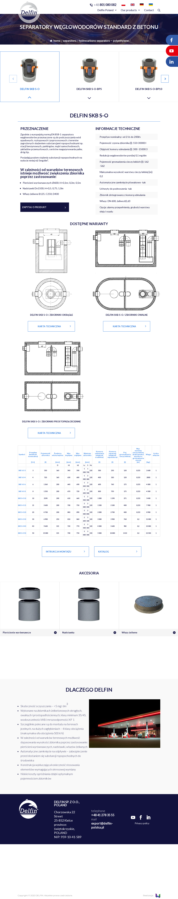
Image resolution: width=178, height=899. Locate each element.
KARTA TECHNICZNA (49, 326)
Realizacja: (151, 895)
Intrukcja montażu (58, 551)
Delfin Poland (105, 10)
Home (55, 40)
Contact (149, 10)
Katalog (103, 551)
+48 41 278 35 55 (102, 815)
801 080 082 (105, 5)
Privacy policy (142, 823)
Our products (129, 10)
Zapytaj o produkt (34, 207)
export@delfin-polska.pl (102, 825)
